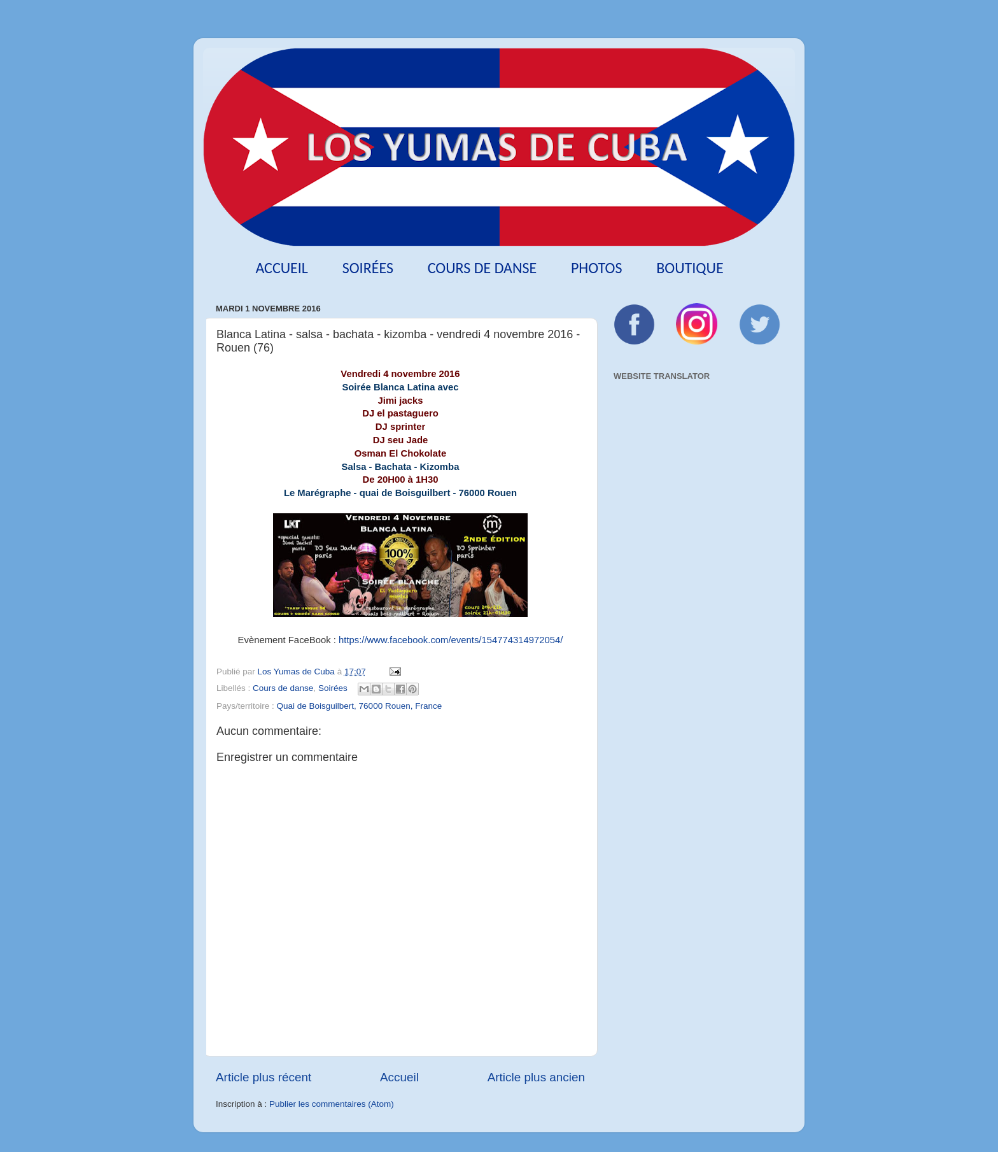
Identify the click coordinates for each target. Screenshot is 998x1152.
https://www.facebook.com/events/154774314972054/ (451, 640)
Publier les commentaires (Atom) (331, 1104)
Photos (596, 268)
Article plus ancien (536, 1077)
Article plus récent (263, 1077)
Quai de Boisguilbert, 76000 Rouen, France (359, 706)
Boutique (689, 268)
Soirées (367, 268)
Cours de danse (482, 268)
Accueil (281, 268)
